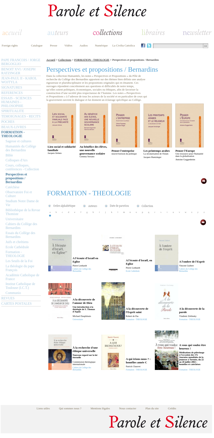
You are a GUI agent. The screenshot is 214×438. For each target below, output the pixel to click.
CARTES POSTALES (16, 303)
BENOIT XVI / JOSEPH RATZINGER (18, 71)
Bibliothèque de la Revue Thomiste (23, 212)
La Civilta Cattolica (123, 45)
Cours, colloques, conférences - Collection (22, 167)
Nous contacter (127, 408)
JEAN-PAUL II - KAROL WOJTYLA (19, 80)
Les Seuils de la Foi (19, 261)
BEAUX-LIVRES (13, 127)
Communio (13, 293)
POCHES (7, 121)
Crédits (172, 408)
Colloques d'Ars (17, 160)
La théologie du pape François (20, 268)
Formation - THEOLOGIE (15, 254)
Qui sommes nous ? (70, 408)
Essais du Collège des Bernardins (20, 235)
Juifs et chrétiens (17, 242)
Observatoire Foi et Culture (19, 194)
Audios (83, 45)
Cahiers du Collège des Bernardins (21, 226)
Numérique (101, 45)
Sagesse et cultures (18, 141)
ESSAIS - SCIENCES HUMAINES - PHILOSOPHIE (16, 102)
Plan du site (152, 408)
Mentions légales (100, 408)
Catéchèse (12, 187)
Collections (64, 59)
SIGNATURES (11, 87)
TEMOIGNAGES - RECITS (21, 116)
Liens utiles (43, 408)
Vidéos (68, 45)
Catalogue (37, 45)
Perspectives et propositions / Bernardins (16, 178)
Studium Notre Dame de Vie (22, 203)
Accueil (50, 59)
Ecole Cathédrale (17, 247)
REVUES (8, 298)
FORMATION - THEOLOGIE (13, 134)
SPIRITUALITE (12, 111)
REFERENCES (12, 93)
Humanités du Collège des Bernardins (21, 148)
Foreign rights (10, 45)
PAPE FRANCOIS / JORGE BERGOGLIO (20, 62)
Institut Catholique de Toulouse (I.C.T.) (20, 286)
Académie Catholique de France (22, 277)
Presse (53, 45)
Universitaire (14, 219)
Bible (9, 155)
